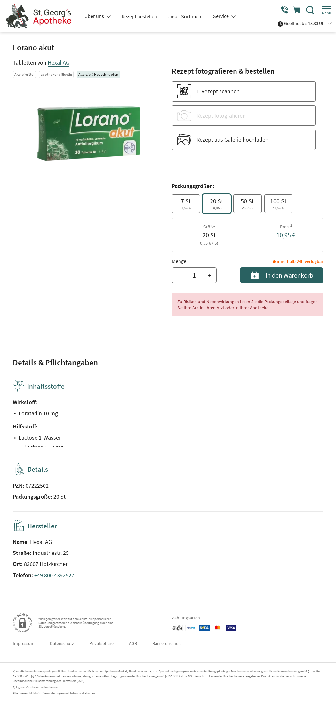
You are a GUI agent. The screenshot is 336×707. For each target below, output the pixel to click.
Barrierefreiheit (166, 643)
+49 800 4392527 (54, 575)
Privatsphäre (101, 643)
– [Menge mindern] (178, 275)
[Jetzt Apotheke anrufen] (282, 10)
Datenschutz (62, 643)
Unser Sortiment (185, 16)
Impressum (24, 643)
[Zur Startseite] (41, 16)
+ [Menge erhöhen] (209, 275)
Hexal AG (58, 62)
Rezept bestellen (139, 16)
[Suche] (310, 10)
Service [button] (221, 16)
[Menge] (194, 275)
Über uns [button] (94, 16)
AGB (133, 643)
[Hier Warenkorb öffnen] (296, 10)
